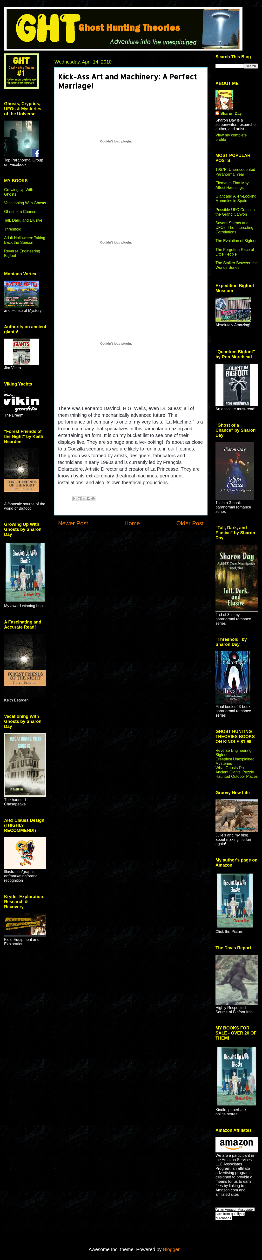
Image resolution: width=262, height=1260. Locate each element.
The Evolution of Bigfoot (235, 241)
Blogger (171, 1249)
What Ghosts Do (229, 768)
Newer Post (73, 523)
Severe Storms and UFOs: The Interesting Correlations (234, 227)
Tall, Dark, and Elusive (23, 220)
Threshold (12, 229)
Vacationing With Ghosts (25, 203)
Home (132, 523)
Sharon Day (231, 113)
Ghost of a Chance (20, 212)
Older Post (190, 523)
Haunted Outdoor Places (236, 776)
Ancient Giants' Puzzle (234, 772)
